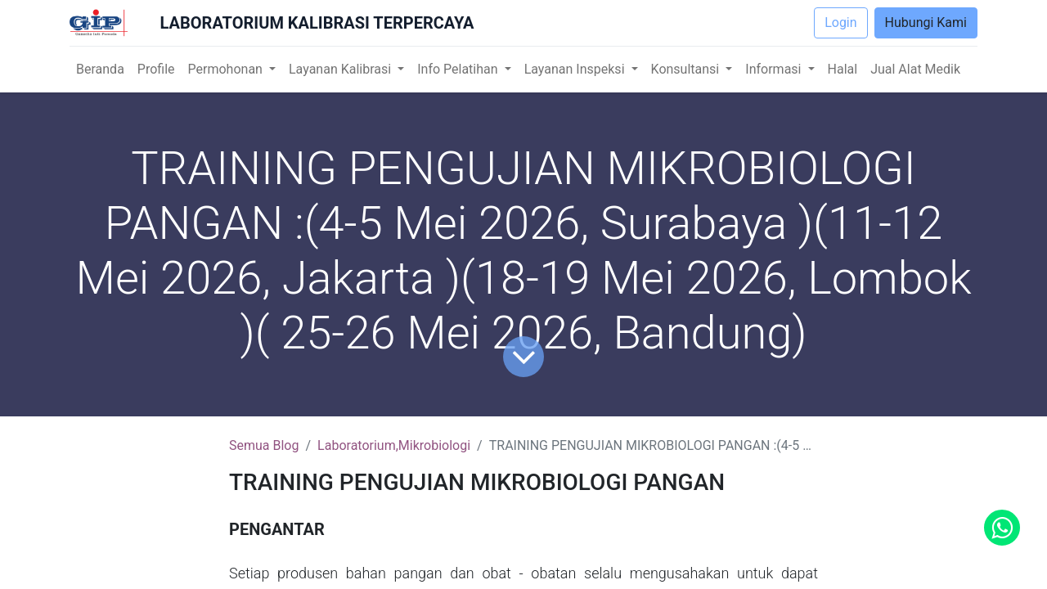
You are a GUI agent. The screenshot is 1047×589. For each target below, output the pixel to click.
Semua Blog (264, 445)
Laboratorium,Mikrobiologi (393, 445)
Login (840, 22)
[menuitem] (100, 69)
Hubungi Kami (926, 22)
